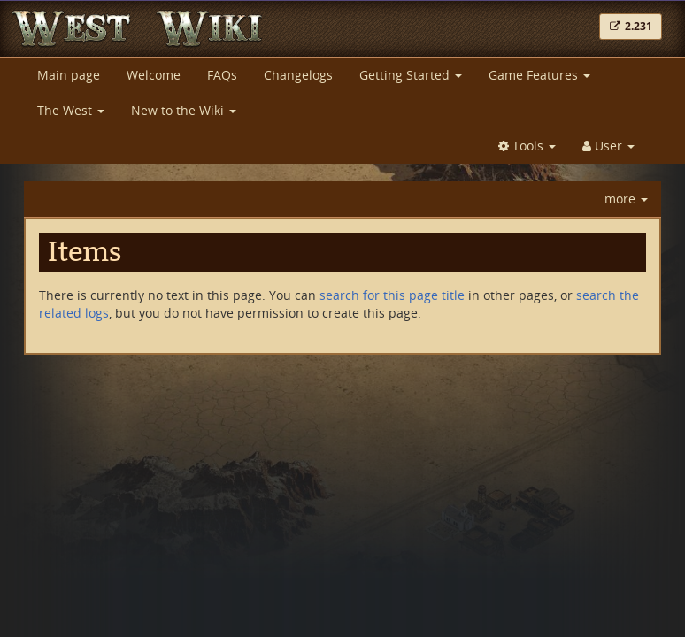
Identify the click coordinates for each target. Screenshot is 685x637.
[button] (630, 26)
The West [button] (70, 110)
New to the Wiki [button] (183, 110)
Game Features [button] (539, 74)
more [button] (626, 198)
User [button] (608, 145)
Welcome (154, 74)
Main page (68, 74)
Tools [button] (527, 145)
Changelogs (298, 74)
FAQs (222, 74)
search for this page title (392, 295)
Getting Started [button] (410, 74)
